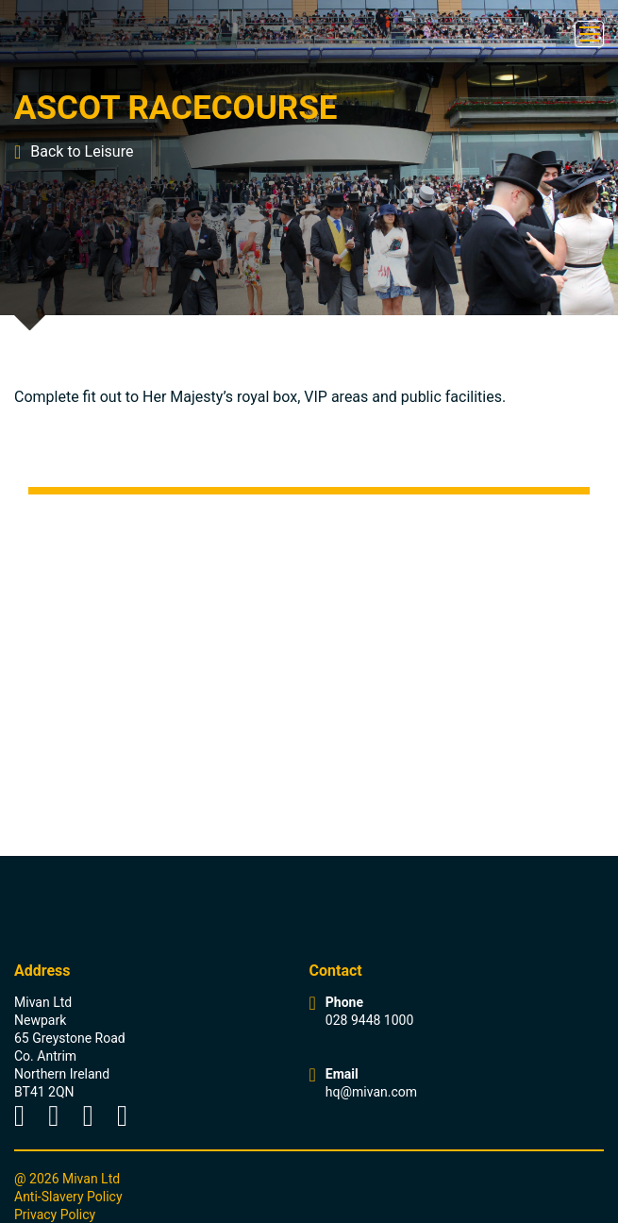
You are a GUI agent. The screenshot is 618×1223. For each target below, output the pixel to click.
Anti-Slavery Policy (68, 1196)
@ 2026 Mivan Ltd (67, 1178)
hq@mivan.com (371, 1091)
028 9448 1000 (370, 1020)
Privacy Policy (54, 1214)
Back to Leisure (73, 151)
